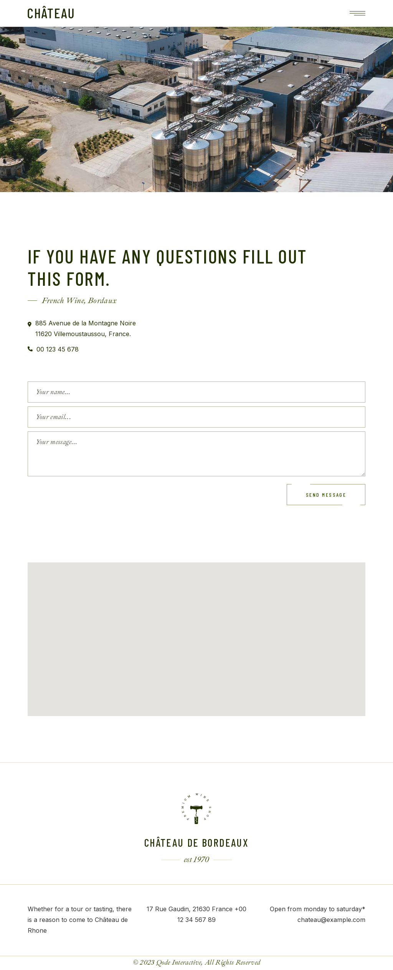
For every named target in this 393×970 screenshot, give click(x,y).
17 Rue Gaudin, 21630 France (190, 909)
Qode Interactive (178, 962)
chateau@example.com (331, 920)
